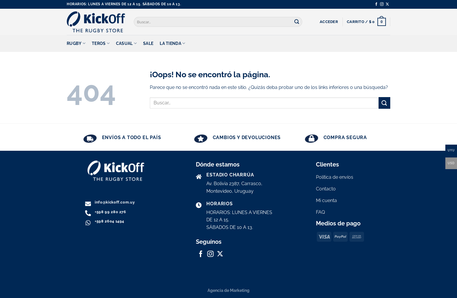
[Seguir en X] (387, 4)
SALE (148, 43)
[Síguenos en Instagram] (382, 4)
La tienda (172, 43)
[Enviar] (297, 22)
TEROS (101, 43)
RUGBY (76, 43)
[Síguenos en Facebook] (376, 4)
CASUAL (126, 43)
